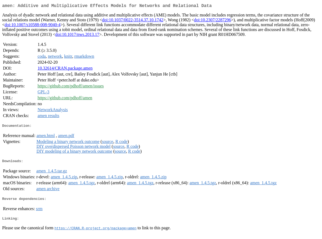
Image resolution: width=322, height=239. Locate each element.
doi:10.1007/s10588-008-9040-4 (33, 25)
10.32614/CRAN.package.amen (64, 69)
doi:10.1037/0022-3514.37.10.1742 (132, 21)
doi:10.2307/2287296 (212, 21)
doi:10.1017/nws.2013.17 (77, 35)
